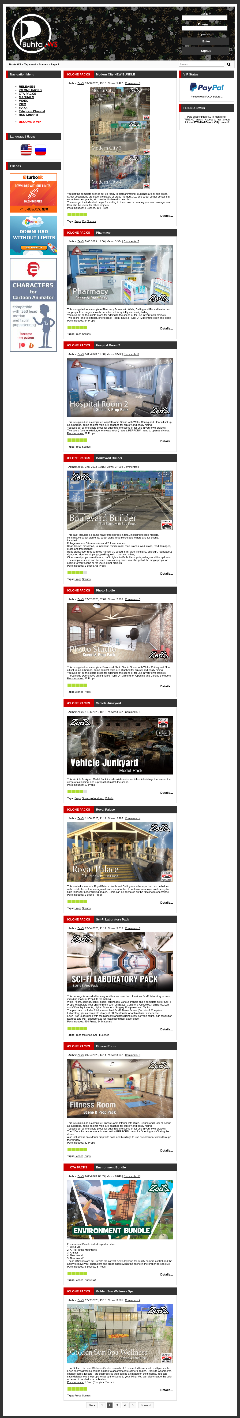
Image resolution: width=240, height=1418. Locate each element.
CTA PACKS (27, 93)
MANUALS (26, 97)
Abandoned (97, 798)
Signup (206, 50)
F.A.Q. (23, 107)
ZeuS (81, 83)
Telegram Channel (32, 111)
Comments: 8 (132, 83)
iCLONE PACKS (30, 90)
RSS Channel (28, 114)
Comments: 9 (132, 1055)
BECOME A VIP (30, 121)
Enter (206, 41)
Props (78, 221)
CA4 (93, 1280)
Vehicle (109, 798)
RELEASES (27, 86)
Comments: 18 (132, 1176)
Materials (87, 1034)
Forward (146, 1405)
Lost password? (204, 34)
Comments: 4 (132, 818)
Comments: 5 (132, 599)
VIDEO (23, 100)
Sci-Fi (96, 1034)
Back (92, 1405)
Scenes (91, 221)
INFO (22, 104)
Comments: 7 (131, 241)
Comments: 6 (132, 928)
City (84, 221)
